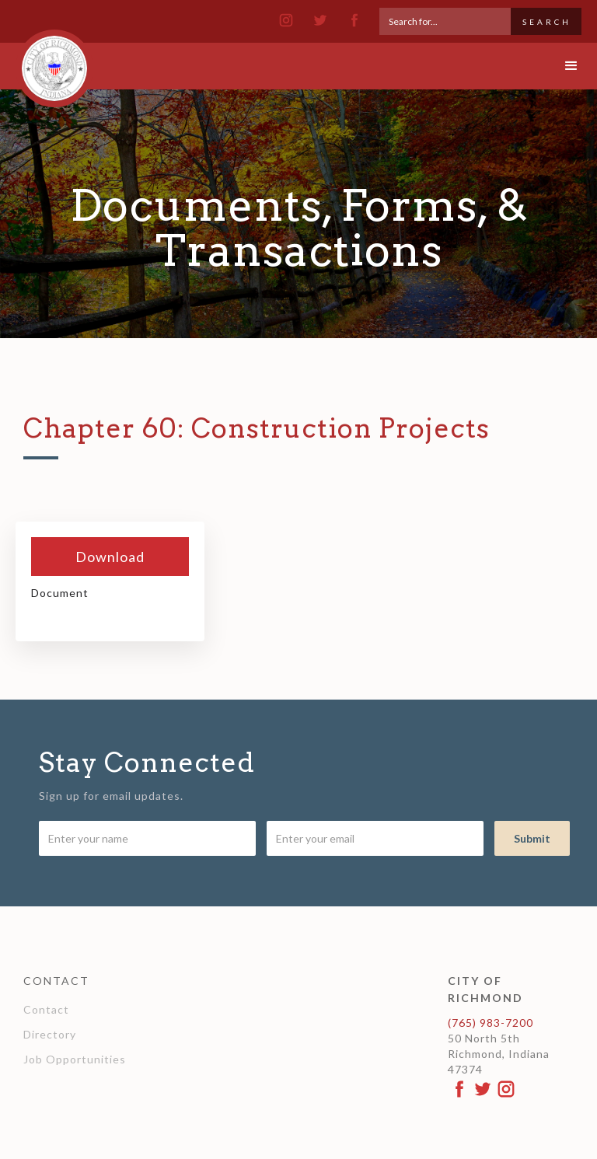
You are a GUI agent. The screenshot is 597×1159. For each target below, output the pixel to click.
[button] (558, 66)
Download (110, 556)
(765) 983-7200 (490, 1022)
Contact (46, 1009)
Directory (49, 1034)
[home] (54, 61)
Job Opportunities (74, 1059)
